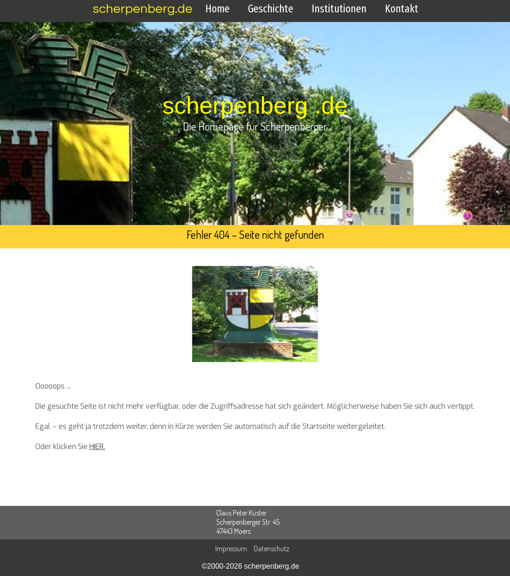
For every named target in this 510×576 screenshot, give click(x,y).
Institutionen (339, 8)
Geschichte (270, 8)
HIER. (97, 446)
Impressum (231, 548)
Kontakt (401, 8)
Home (217, 8)
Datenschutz (271, 548)
